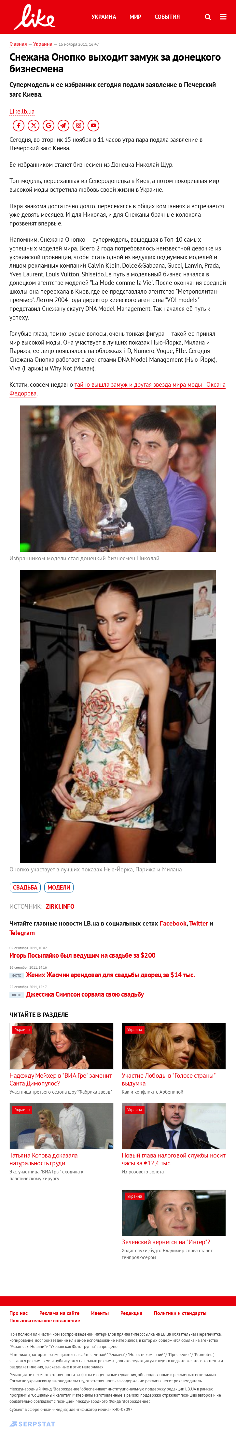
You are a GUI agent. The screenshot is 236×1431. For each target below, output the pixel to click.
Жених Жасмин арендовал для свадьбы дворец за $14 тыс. (102, 974)
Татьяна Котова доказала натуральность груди (43, 1159)
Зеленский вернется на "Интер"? (166, 1242)
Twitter (198, 923)
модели (59, 887)
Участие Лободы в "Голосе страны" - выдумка (169, 1079)
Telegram (22, 932)
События (167, 16)
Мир (135, 16)
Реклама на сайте (59, 1313)
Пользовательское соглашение (44, 1320)
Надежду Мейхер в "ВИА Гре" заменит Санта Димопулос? (60, 1079)
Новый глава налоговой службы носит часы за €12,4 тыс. (173, 1159)
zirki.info (60, 906)
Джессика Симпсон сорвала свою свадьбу (76, 994)
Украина (103, 16)
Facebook (173, 923)
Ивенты (100, 1313)
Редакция (131, 1313)
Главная (18, 44)
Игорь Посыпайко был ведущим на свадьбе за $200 (82, 955)
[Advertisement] (64, 1235)
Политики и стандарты (180, 1313)
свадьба (25, 887)
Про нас (18, 1313)
